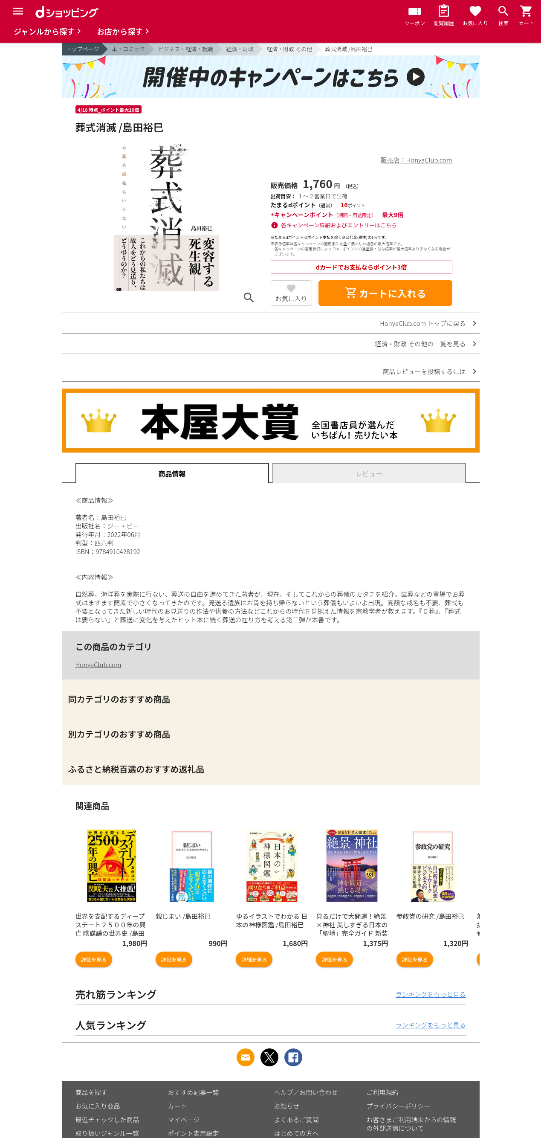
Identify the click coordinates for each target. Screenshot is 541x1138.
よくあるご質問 (296, 1119)
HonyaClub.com (98, 664)
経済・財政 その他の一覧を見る (420, 343)
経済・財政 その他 (289, 49)
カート (177, 1105)
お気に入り (291, 298)
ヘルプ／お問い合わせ (306, 1092)
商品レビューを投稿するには (424, 371)
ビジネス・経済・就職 (185, 49)
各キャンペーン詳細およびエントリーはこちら (339, 225)
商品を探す (91, 1092)
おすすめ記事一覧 (193, 1092)
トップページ (82, 49)
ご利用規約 (383, 1092)
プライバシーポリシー (399, 1105)
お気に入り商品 (97, 1105)
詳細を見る (94, 959)
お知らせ (287, 1105)
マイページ (184, 1119)
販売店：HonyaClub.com (416, 159)
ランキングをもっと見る (431, 994)
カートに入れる (385, 293)
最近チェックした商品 (107, 1119)
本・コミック (128, 49)
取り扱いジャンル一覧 (107, 1133)
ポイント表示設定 (193, 1133)
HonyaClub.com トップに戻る (423, 323)
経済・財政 (240, 49)
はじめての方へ (296, 1133)
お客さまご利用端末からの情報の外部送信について (411, 1123)
